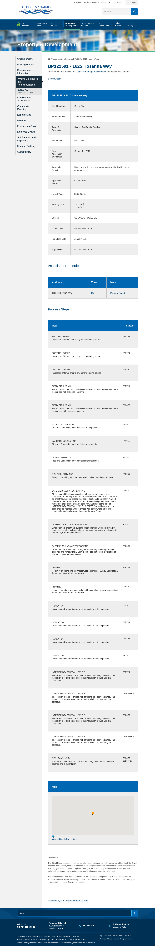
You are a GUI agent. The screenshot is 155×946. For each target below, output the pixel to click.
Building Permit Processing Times (25, 90)
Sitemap (128, 935)
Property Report (117, 293)
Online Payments (91, 2)
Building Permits (26, 64)
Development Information (24, 71)
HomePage (49, 58)
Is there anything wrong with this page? (68, 900)
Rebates (21, 119)
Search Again (54, 78)
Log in (133, 2)
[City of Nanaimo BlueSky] (35, 927)
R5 (92, 293)
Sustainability (24, 149)
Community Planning (23, 106)
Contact (119, 2)
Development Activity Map (24, 98)
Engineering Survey (28, 124)
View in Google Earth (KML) (64, 837)
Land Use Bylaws (26, 130)
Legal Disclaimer (105, 935)
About (111, 2)
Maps (103, 2)
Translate (78, 2)
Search (134, 11)
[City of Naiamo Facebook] (18, 927)
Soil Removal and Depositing (26, 137)
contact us (65, 939)
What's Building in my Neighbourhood (27, 81)
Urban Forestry (25, 58)
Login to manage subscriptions (91, 71)
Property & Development (47, 44)
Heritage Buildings (27, 144)
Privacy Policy (118, 935)
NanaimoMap (24, 113)
